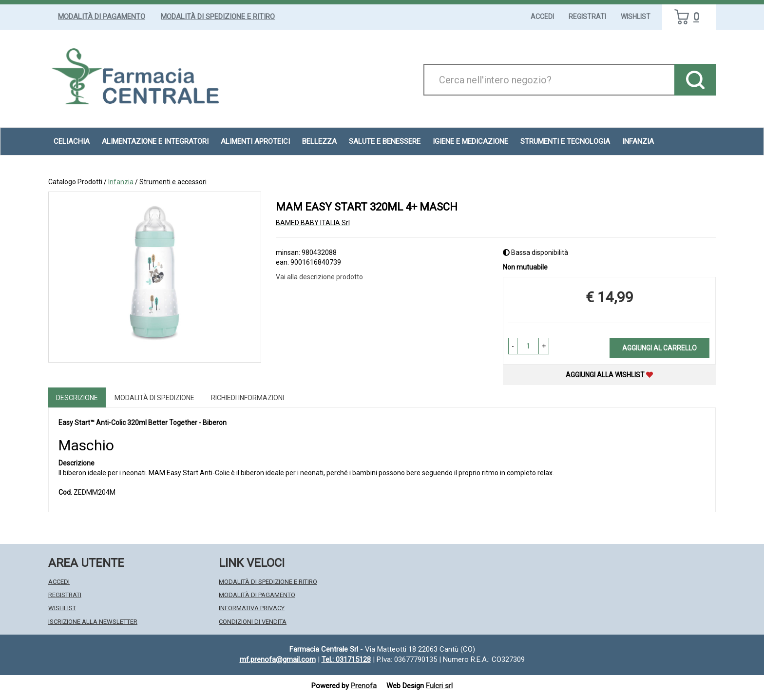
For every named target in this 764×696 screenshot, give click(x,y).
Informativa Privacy (252, 608)
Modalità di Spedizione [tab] (154, 398)
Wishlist (635, 16)
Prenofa (364, 685)
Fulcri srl (439, 685)
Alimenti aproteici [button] (255, 141)
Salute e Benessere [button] (384, 141)
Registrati (587, 16)
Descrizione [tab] (77, 398)
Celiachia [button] (72, 141)
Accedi (542, 16)
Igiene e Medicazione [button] (470, 141)
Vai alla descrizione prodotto (319, 277)
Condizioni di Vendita (252, 621)
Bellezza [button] (319, 141)
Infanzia (121, 182)
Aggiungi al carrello (659, 348)
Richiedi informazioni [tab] (247, 398)
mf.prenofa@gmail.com (278, 659)
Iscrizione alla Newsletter (92, 621)
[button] (512, 346)
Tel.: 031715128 (346, 659)
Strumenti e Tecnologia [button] (565, 141)
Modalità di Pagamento (101, 16)
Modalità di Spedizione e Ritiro (218, 16)
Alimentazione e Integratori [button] (155, 141)
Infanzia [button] (638, 141)
